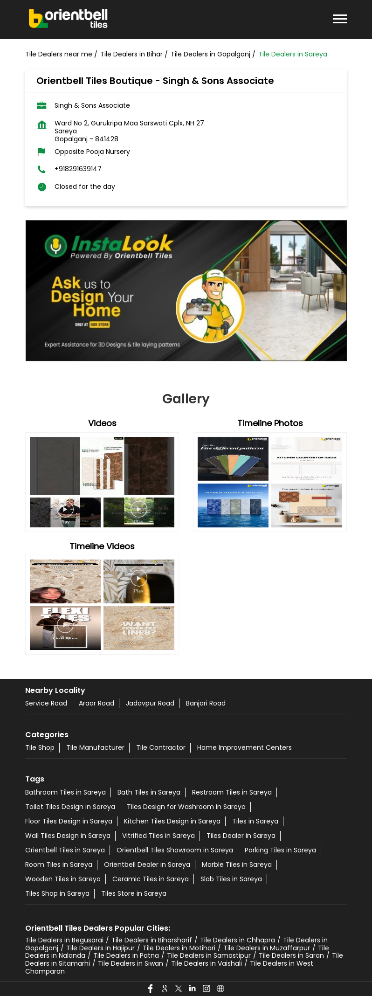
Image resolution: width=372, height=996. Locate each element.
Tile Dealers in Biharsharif (151, 940)
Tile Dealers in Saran (291, 955)
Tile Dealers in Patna (126, 955)
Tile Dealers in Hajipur (100, 948)
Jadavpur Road (150, 703)
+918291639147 (78, 169)
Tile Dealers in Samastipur (209, 955)
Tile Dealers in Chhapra (237, 940)
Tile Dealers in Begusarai (64, 940)
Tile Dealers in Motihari (179, 948)
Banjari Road (206, 703)
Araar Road (96, 703)
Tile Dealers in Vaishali (206, 963)
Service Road (46, 703)
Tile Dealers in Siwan (130, 963)
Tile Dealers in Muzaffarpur (266, 948)
